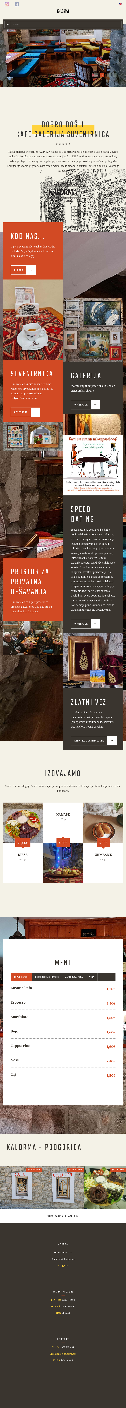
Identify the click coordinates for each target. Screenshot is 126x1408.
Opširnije (81, 404)
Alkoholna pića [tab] (74, 976)
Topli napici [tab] (21, 976)
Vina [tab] (91, 976)
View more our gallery (63, 1216)
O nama (18, 270)
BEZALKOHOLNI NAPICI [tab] (47, 976)
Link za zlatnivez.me (89, 740)
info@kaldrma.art (66, 1353)
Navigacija (63, 1265)
